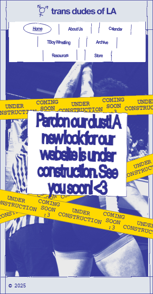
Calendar (115, 28)
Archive (101, 42)
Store (98, 55)
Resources (60, 55)
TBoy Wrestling (58, 42)
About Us (75, 29)
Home (37, 29)
